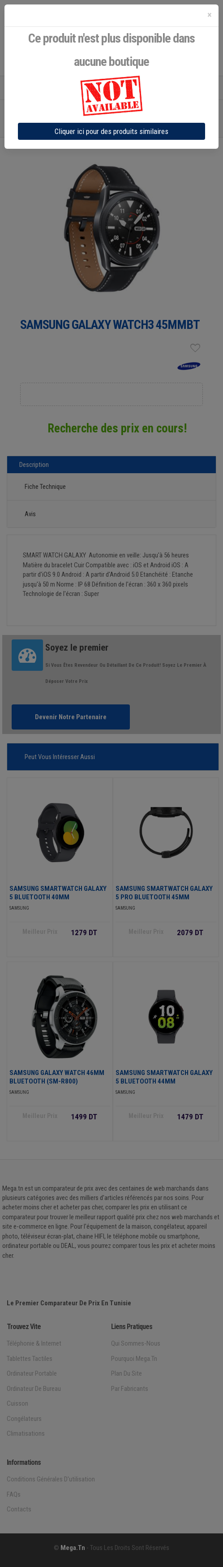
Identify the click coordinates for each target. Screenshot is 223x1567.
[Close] (209, 15)
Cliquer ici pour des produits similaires (111, 131)
